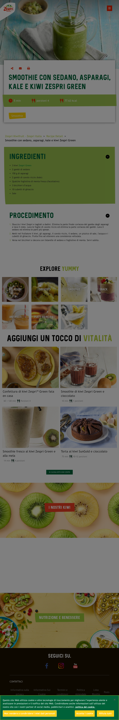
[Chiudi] (115, 700)
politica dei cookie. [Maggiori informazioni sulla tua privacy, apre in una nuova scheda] (85, 707)
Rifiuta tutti (105, 713)
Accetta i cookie (84, 713)
